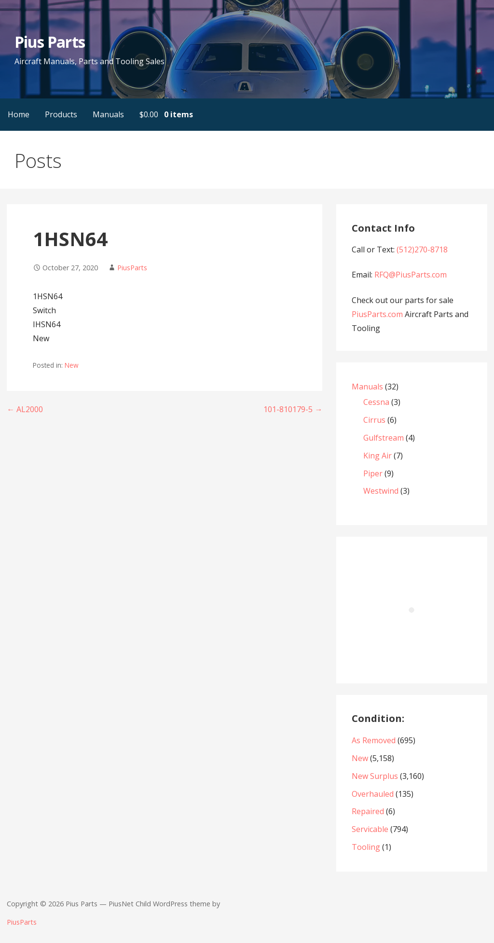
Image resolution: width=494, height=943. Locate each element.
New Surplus (375, 776)
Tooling (366, 847)
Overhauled (373, 794)
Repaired (368, 811)
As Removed (374, 740)
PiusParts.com (378, 314)
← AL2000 (25, 409)
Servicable (370, 829)
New (72, 365)
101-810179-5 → (292, 409)
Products (61, 114)
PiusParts (132, 267)
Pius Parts (49, 41)
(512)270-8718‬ (422, 249)
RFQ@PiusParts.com (410, 274)
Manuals (108, 114)
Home (18, 114)
